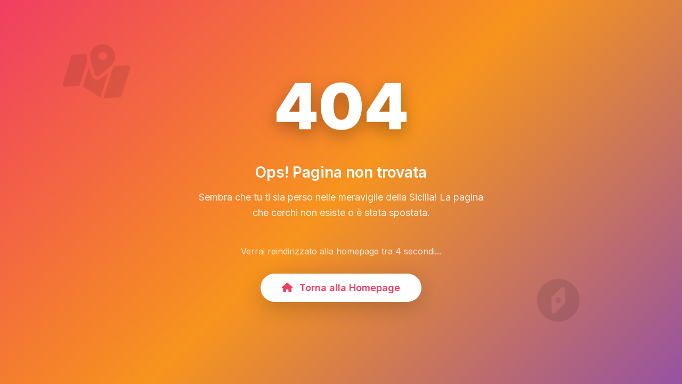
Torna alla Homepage (341, 287)
